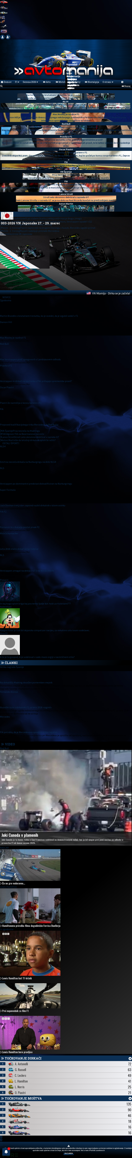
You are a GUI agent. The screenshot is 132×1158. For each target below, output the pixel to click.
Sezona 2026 (30, 81)
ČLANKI (11, 663)
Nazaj (126, 86)
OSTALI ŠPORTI (10, 443)
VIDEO (8, 744)
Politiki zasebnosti (97, 1150)
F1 (17, 81)
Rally (76, 81)
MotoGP (61, 81)
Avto (47, 81)
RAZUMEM (69, 1153)
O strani (108, 81)
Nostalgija (92, 81)
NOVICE (6, 297)
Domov (6, 81)
